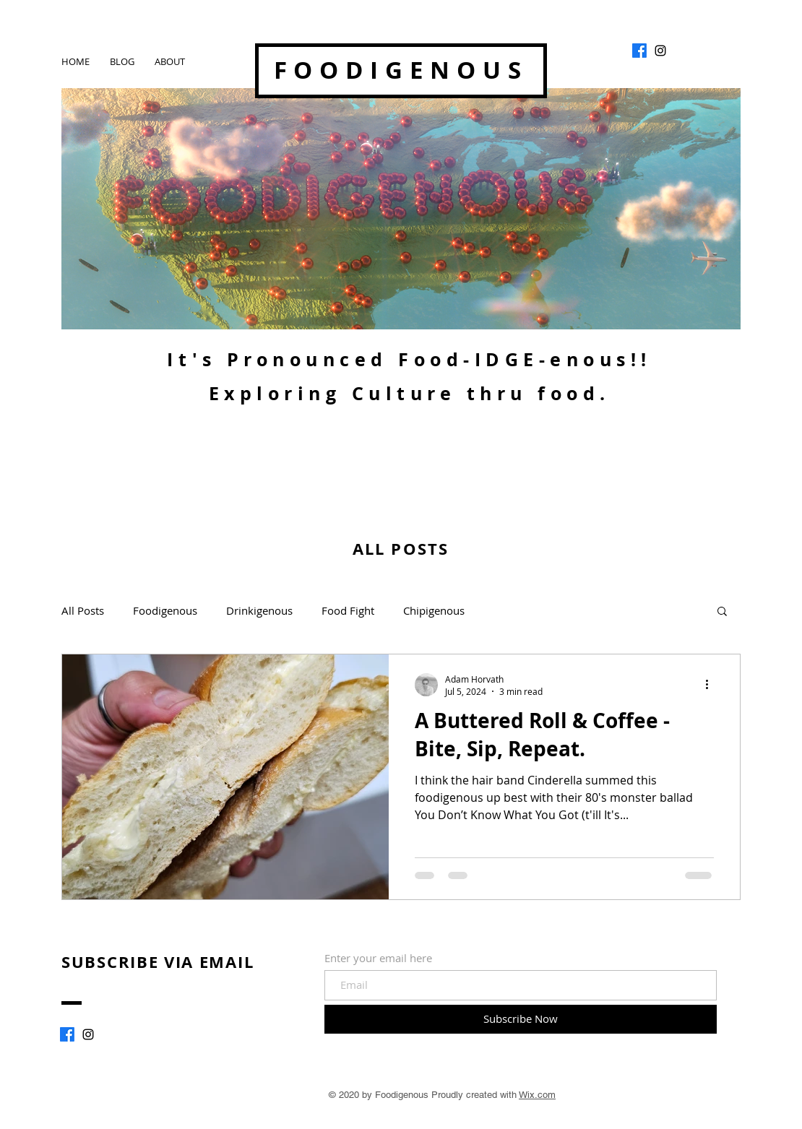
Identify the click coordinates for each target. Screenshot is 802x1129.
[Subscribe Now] (520, 1019)
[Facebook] (639, 50)
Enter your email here (378, 958)
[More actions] (711, 684)
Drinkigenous (259, 610)
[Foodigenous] (660, 50)
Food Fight (348, 610)
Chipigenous (434, 610)
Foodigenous (165, 610)
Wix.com (537, 1094)
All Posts (82, 610)
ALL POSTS (401, 548)
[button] (722, 612)
